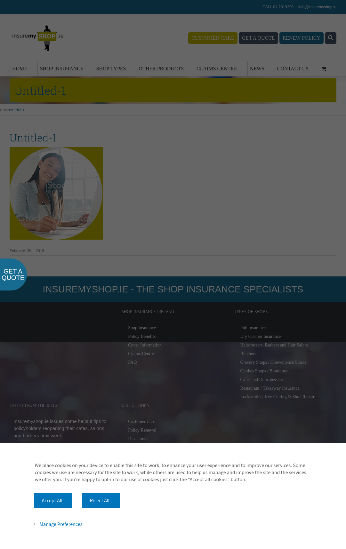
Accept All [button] (52, 500)
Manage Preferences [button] (60, 524)
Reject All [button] (99, 500)
